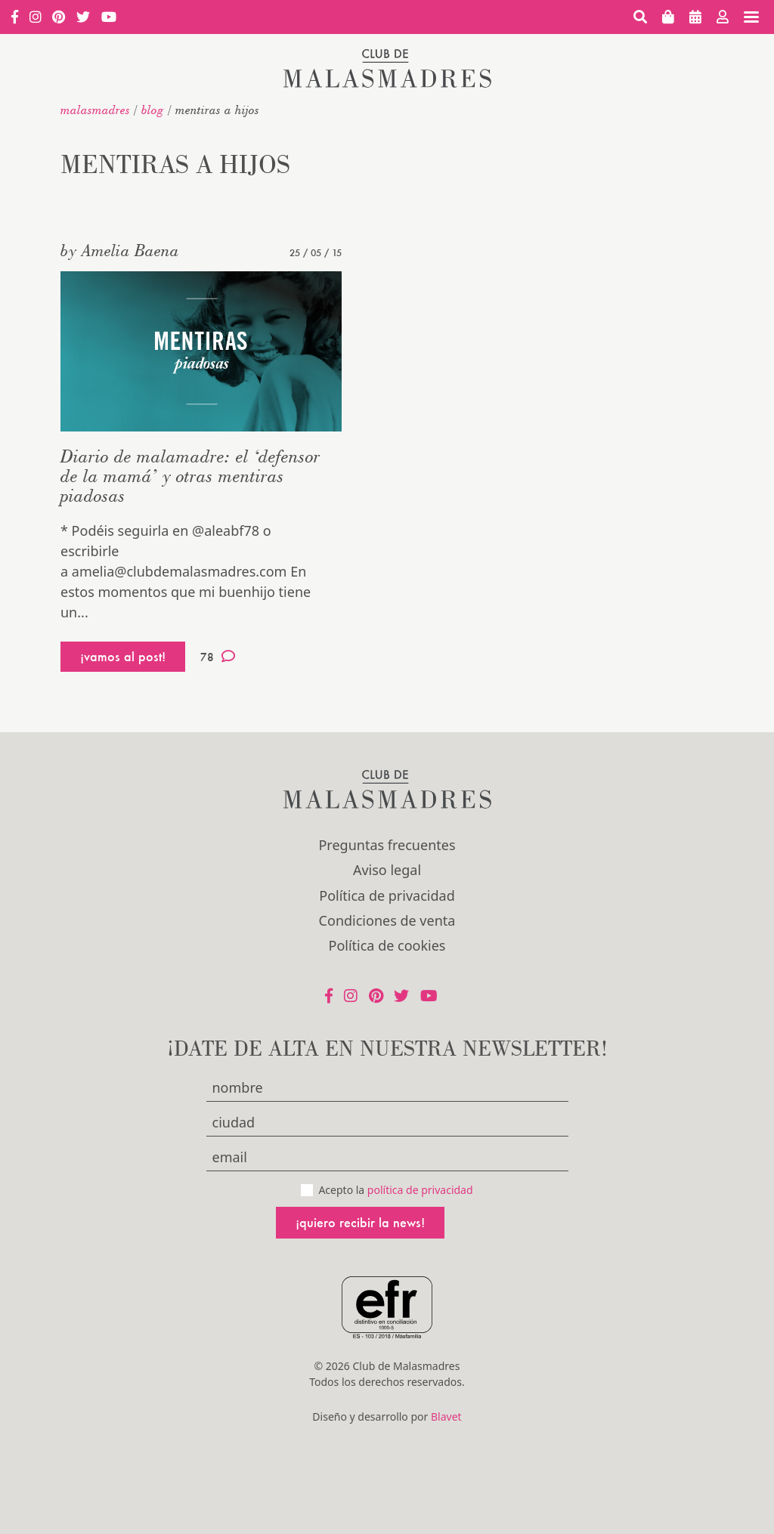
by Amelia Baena (119, 250)
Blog (152, 109)
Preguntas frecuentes (386, 845)
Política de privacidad (386, 895)
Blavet (446, 1416)
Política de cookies (387, 945)
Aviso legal (387, 870)
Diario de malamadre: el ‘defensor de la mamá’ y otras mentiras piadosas (190, 475)
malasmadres (95, 109)
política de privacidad (420, 1190)
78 (217, 656)
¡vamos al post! (123, 656)
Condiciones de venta (387, 920)
